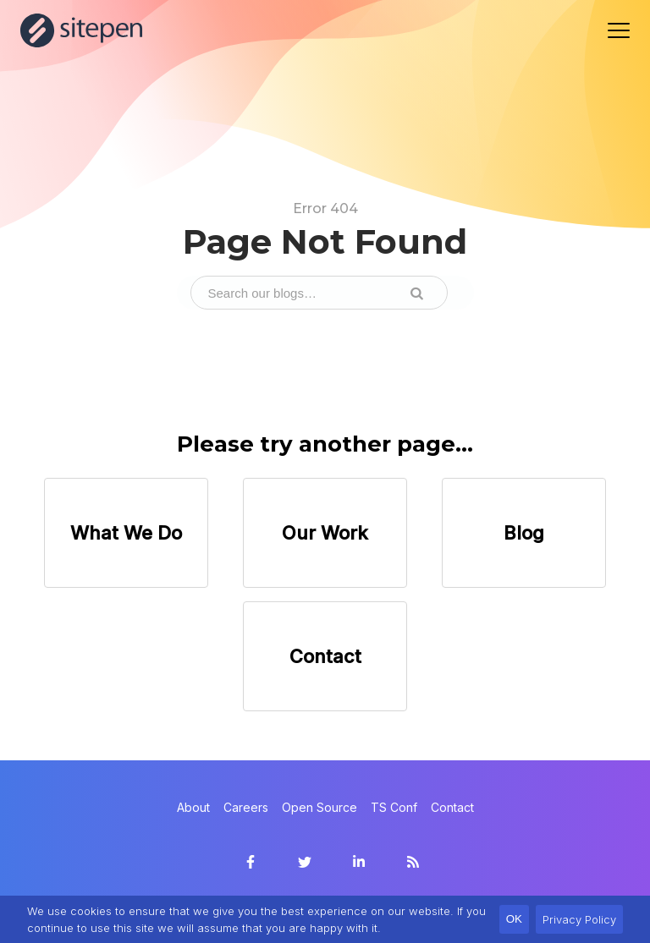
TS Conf (394, 807)
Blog (524, 533)
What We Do (126, 533)
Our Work (325, 533)
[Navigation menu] (619, 30)
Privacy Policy (579, 919)
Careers (245, 807)
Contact (325, 656)
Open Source (319, 807)
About (193, 807)
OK (514, 919)
